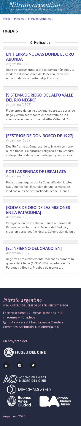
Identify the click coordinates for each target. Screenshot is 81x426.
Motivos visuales (39, 18)
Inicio (6, 18)
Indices (19, 18)
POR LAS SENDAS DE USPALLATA (36, 171)
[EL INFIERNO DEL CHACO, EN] (34, 248)
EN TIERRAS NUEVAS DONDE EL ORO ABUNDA (40, 57)
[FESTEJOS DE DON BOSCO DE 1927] (39, 135)
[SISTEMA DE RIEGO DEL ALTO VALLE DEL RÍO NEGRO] (39, 97)
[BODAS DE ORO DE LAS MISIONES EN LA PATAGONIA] (38, 210)
